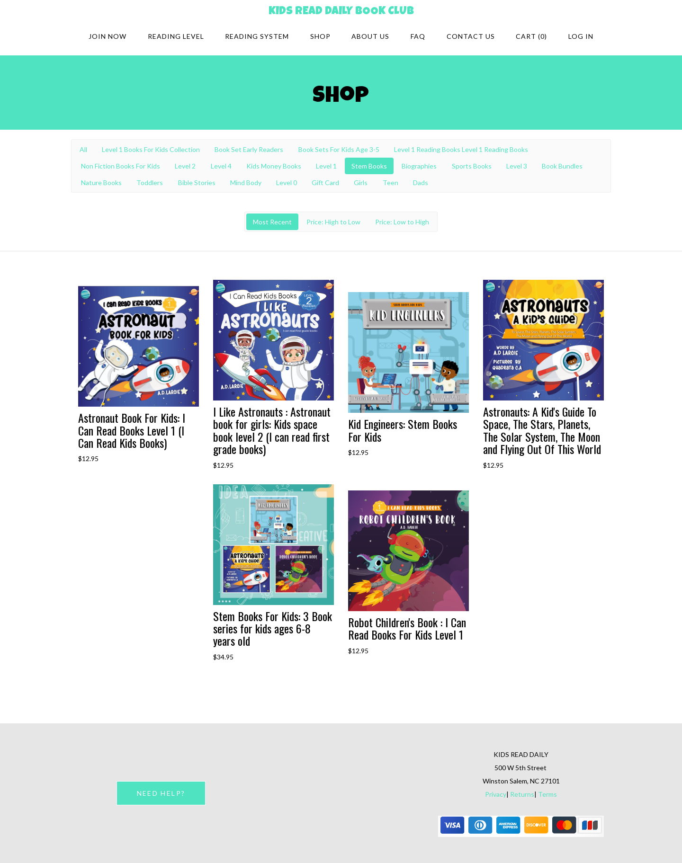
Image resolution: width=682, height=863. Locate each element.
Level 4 (221, 166)
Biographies (419, 166)
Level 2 (185, 166)
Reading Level (176, 36)
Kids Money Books (273, 166)
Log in (580, 36)
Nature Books (101, 182)
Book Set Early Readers (249, 149)
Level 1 (326, 166)
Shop (320, 36)
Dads (420, 182)
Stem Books (369, 166)
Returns (522, 794)
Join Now (107, 36)
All (83, 149)
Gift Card (325, 182)
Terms (547, 794)
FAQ (418, 36)
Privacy (495, 794)
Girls (361, 182)
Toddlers (149, 182)
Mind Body (245, 182)
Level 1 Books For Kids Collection (151, 149)
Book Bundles (562, 166)
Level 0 (286, 182)
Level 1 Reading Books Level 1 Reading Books (461, 149)
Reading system (257, 36)
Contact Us (471, 36)
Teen (390, 182)
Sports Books (472, 166)
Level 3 (516, 166)
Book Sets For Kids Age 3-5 (338, 149)
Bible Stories (196, 182)
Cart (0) (531, 36)
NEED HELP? (161, 793)
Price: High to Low (333, 222)
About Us (370, 36)
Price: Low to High (402, 222)
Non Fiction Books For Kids (120, 166)
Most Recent (272, 222)
